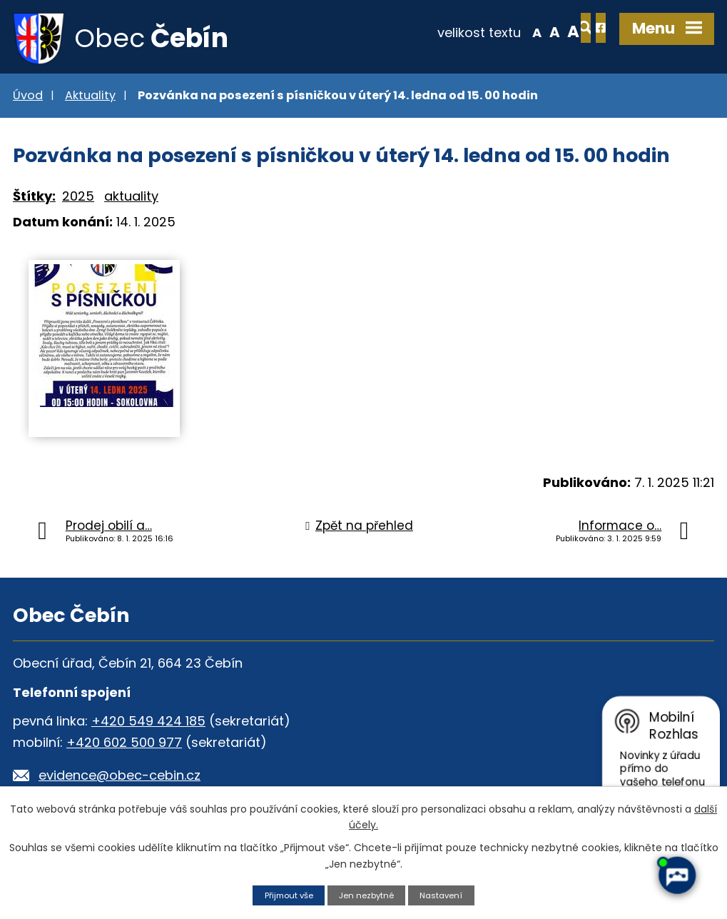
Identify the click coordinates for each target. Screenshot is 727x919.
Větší (521, 31)
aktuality (131, 200)
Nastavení (448, 894)
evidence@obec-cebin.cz (119, 779)
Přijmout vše (283, 894)
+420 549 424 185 (148, 724)
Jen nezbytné (368, 894)
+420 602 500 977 (124, 746)
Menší (484, 31)
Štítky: (34, 200)
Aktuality (90, 99)
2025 (78, 200)
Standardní (502, 31)
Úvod (28, 99)
